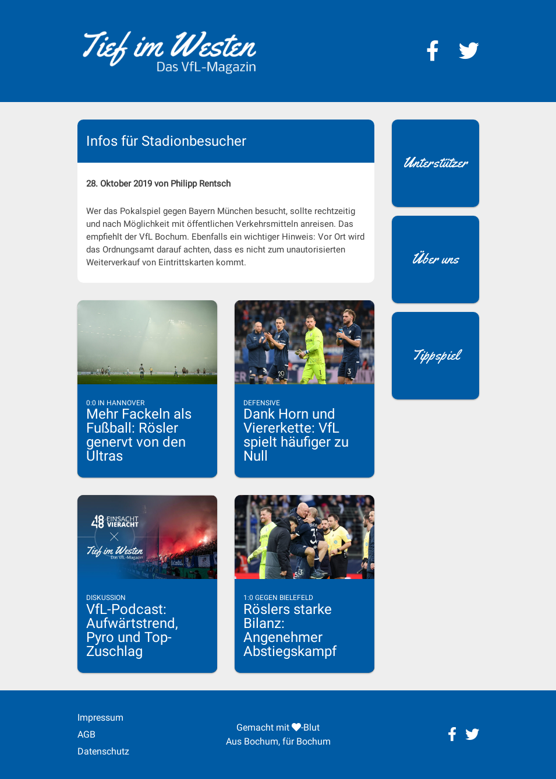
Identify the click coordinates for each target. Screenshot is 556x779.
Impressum (100, 717)
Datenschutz (103, 751)
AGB (86, 734)
